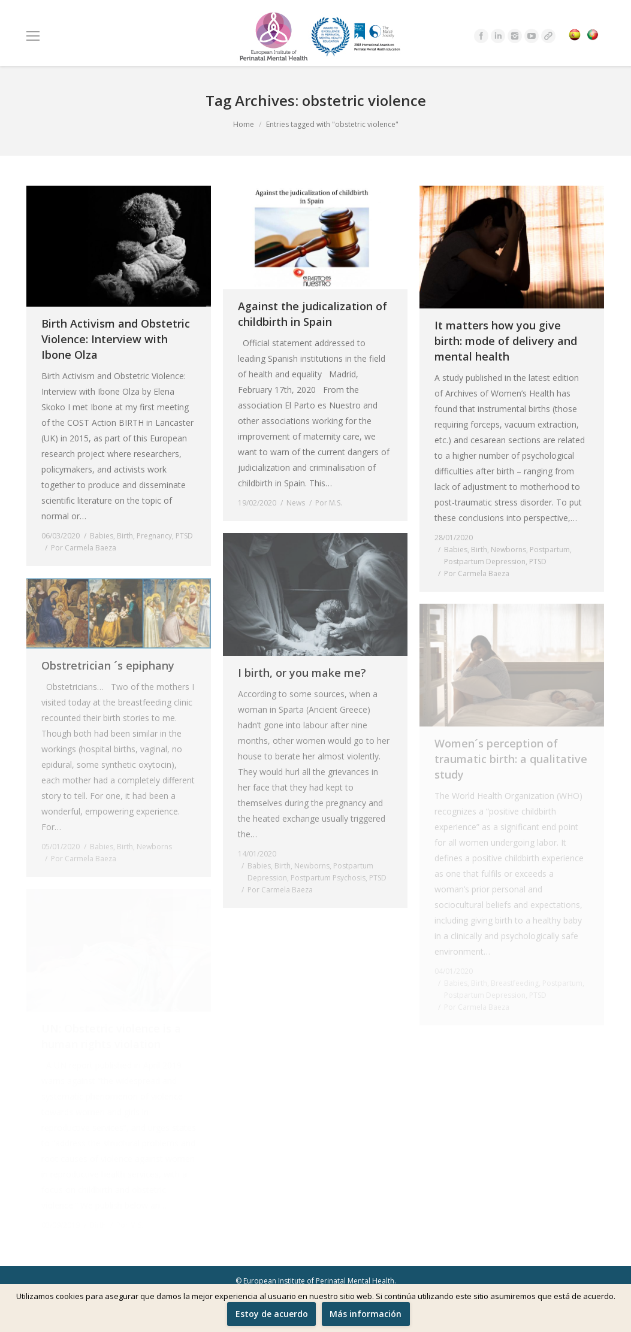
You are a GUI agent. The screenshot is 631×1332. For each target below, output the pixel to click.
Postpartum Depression (485, 561)
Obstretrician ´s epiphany (107, 665)
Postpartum (550, 549)
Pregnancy (154, 536)
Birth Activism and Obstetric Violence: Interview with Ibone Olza (115, 339)
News (295, 503)
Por (83, 548)
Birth (125, 536)
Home (243, 124)
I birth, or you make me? (302, 672)
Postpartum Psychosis (328, 878)
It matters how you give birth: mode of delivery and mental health (505, 341)
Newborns (508, 549)
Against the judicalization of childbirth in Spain (312, 314)
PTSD (184, 536)
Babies (101, 536)
